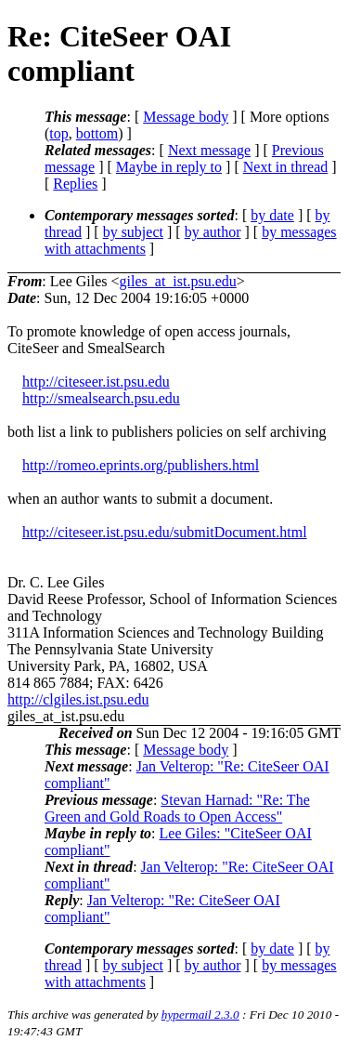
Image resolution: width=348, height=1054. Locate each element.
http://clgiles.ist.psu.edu (77, 699)
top (58, 133)
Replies (75, 183)
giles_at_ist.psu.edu (178, 281)
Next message (209, 150)
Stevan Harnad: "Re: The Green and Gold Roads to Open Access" (177, 808)
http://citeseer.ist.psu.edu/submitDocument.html (164, 532)
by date (272, 215)
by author (213, 232)
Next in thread (286, 167)
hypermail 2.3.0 (200, 1014)
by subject (133, 232)
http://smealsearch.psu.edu (101, 398)
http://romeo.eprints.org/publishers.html (140, 465)
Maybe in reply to (169, 167)
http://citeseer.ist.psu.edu (96, 381)
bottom (97, 133)
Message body (185, 117)
